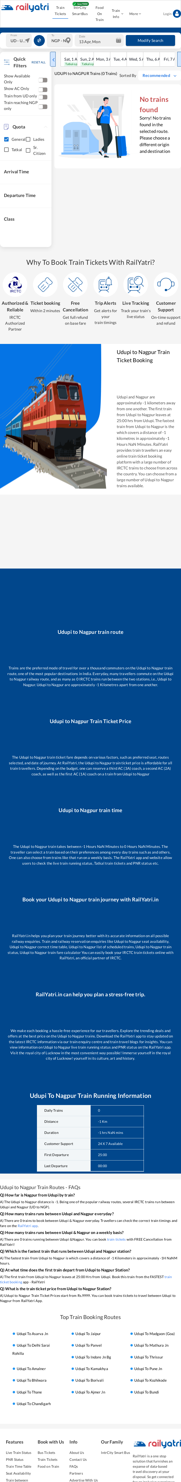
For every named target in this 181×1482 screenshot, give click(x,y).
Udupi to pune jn (148, 1368)
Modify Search (150, 40)
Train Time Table (18, 1466)
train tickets (116, 1239)
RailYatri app (28, 1226)
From (14, 35)
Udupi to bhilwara (32, 1380)
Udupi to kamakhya (91, 1368)
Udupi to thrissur (148, 1357)
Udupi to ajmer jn (90, 1392)
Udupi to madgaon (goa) (154, 1333)
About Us (76, 1452)
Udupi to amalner (31, 1368)
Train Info (117, 13)
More (135, 13)
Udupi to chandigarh (34, 1404)
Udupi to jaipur (88, 1333)
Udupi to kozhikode (150, 1380)
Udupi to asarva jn (32, 1333)
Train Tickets (60, 10)
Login (172, 13)
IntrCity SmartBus (80, 10)
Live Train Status (18, 1452)
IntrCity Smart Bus (115, 1452)
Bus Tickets (46, 1452)
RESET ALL (39, 62)
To (52, 35)
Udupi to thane (29, 1392)
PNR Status (14, 1459)
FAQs (73, 1466)
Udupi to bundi (146, 1392)
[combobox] (19, 40)
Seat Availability (18, 1473)
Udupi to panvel (88, 1345)
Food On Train (100, 13)
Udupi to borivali (89, 1380)
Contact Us (78, 1459)
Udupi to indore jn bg (93, 1357)
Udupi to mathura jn (151, 1345)
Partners (76, 1473)
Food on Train (48, 1466)
